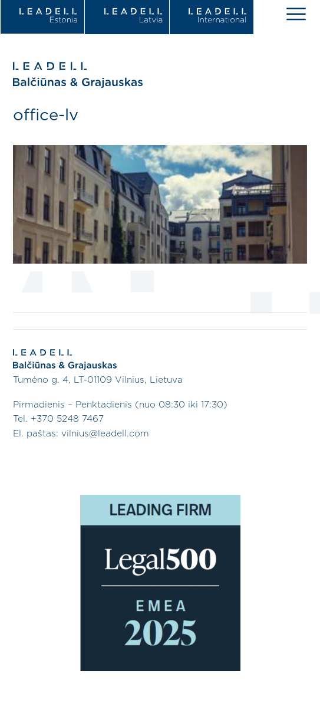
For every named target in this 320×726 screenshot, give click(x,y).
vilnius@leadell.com (105, 433)
